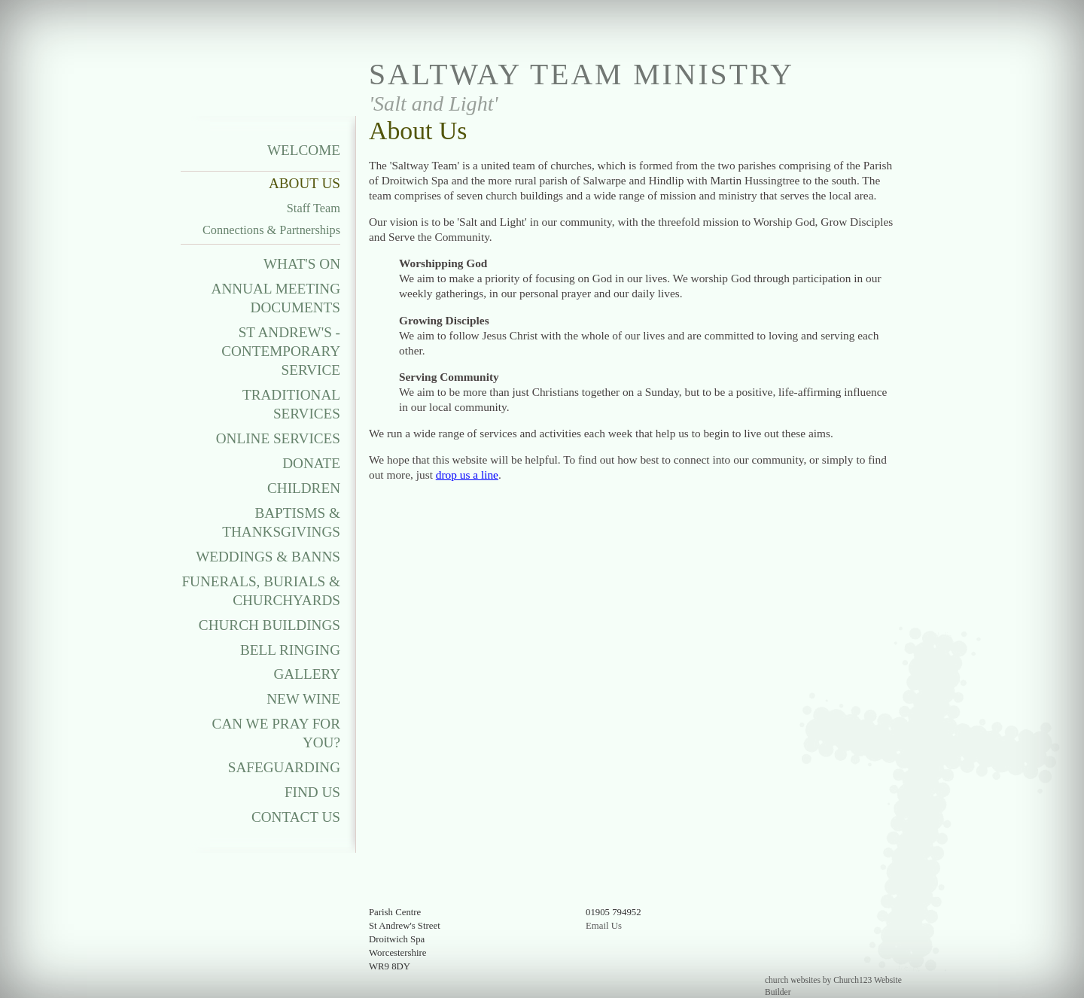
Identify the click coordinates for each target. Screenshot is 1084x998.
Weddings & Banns (268, 556)
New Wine (303, 699)
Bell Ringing (290, 650)
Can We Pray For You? (276, 733)
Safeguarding (284, 767)
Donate (311, 463)
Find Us (312, 792)
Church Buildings (269, 625)
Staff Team (313, 208)
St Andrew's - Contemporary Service (280, 351)
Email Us (604, 925)
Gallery (307, 674)
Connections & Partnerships (271, 230)
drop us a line (467, 474)
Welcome (303, 150)
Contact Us (295, 817)
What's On (301, 264)
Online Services (278, 438)
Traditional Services (291, 404)
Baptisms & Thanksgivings (281, 522)
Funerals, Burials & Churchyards (260, 591)
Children (303, 488)
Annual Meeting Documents (276, 298)
